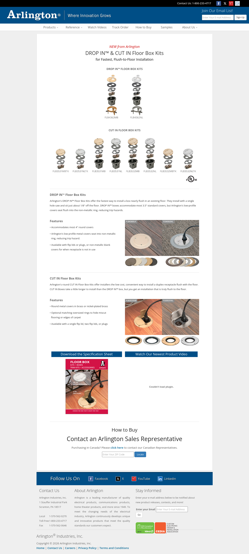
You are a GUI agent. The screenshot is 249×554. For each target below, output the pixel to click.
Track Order (120, 27)
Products (50, 27)
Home (40, 548)
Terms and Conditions (114, 548)
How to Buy (143, 27)
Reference (74, 27)
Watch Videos (97, 27)
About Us (190, 27)
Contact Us (54, 548)
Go (139, 514)
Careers (70, 548)
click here (117, 447)
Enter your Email (145, 509)
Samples (167, 27)
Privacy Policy (87, 548)
